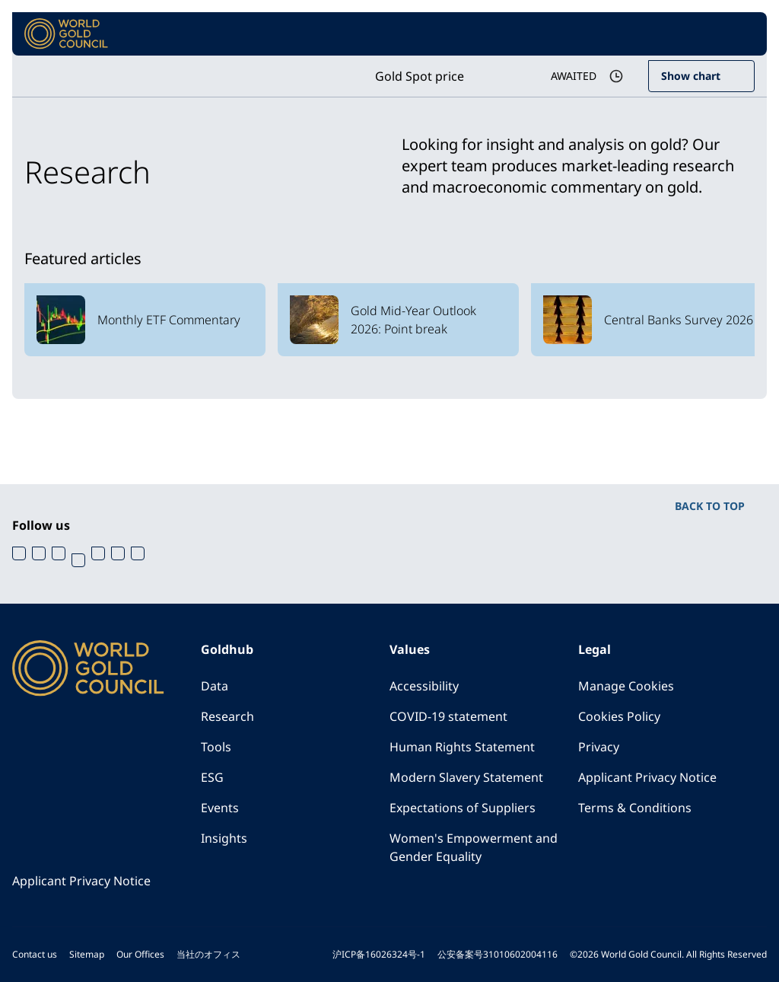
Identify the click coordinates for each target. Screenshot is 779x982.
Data (214, 686)
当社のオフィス (208, 954)
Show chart (690, 76)
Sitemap (86, 954)
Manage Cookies (626, 686)
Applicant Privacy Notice (647, 777)
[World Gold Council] (66, 33)
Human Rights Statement (462, 746)
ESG (212, 777)
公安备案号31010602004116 (497, 954)
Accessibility (424, 686)
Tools (216, 746)
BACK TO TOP (710, 506)
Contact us (34, 954)
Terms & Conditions (635, 807)
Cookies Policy (619, 716)
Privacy (598, 746)
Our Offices (140, 954)
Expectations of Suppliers (463, 807)
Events (220, 807)
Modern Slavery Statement (466, 777)
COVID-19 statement (448, 716)
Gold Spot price (419, 76)
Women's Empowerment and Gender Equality (474, 847)
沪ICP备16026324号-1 (378, 954)
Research (227, 716)
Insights (224, 838)
